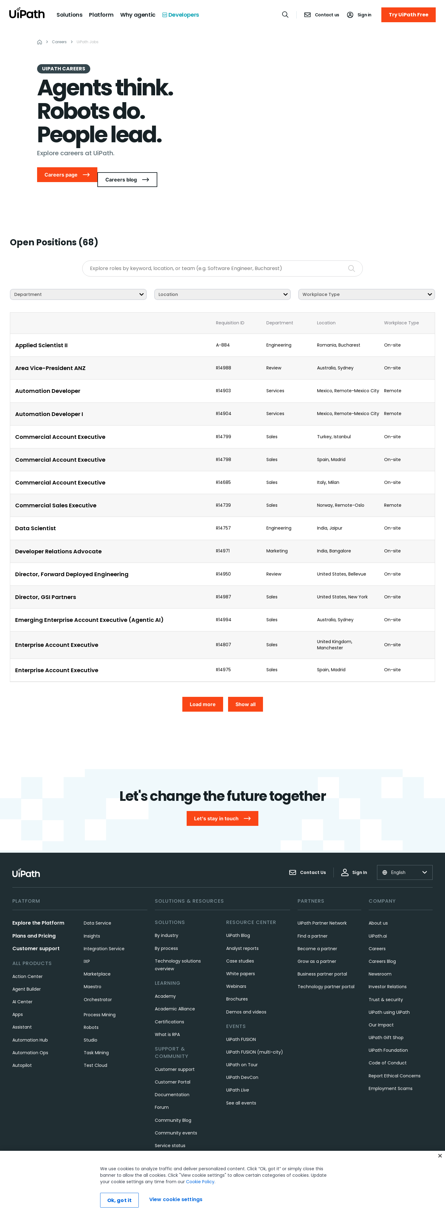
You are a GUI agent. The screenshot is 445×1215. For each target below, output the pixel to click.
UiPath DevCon (242, 1065)
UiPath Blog (238, 923)
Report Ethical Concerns (395, 1063)
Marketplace (97, 962)
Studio (90, 1028)
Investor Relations (388, 975)
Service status (170, 1133)
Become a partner (317, 936)
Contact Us (307, 860)
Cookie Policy (200, 1182)
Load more (203, 699)
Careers (377, 936)
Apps (17, 1002)
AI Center (22, 990)
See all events (241, 1091)
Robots (91, 1015)
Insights (92, 924)
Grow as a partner (317, 949)
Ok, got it (119, 1200)
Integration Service (104, 936)
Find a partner (313, 924)
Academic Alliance (175, 997)
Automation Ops (30, 1040)
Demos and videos (246, 1000)
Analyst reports (242, 936)
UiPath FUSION (241, 1027)
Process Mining (100, 1002)
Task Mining (96, 1041)
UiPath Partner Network (322, 911)
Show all (245, 699)
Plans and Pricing (34, 923)
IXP (87, 949)
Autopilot (22, 1053)
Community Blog (173, 1108)
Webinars (236, 974)
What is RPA (167, 1022)
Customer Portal (172, 1070)
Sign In (354, 860)
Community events (176, 1121)
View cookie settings (175, 1199)
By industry (166, 923)
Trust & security (386, 987)
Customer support (36, 936)
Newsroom (380, 962)
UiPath (237, 1078)
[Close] (440, 1156)
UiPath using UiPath (389, 1000)
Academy (165, 984)
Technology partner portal (326, 975)
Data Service (97, 911)
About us (378, 911)
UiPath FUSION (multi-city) (254, 1040)
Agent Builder (26, 977)
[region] (222, 1183)
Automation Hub (30, 1028)
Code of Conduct (388, 1051)
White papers (240, 962)
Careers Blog (382, 949)
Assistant (22, 1015)
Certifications (169, 1009)
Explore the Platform (38, 910)
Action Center (27, 964)
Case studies (240, 949)
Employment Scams (391, 1076)
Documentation (172, 1083)
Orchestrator (98, 987)
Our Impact (381, 1013)
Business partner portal (322, 962)
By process (166, 936)
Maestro (92, 975)
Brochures (237, 987)
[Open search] (285, 14)
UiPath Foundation (388, 1038)
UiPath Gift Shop (386, 1025)
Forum (162, 1095)
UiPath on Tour (242, 1053)
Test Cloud (95, 1053)
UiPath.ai (378, 924)
